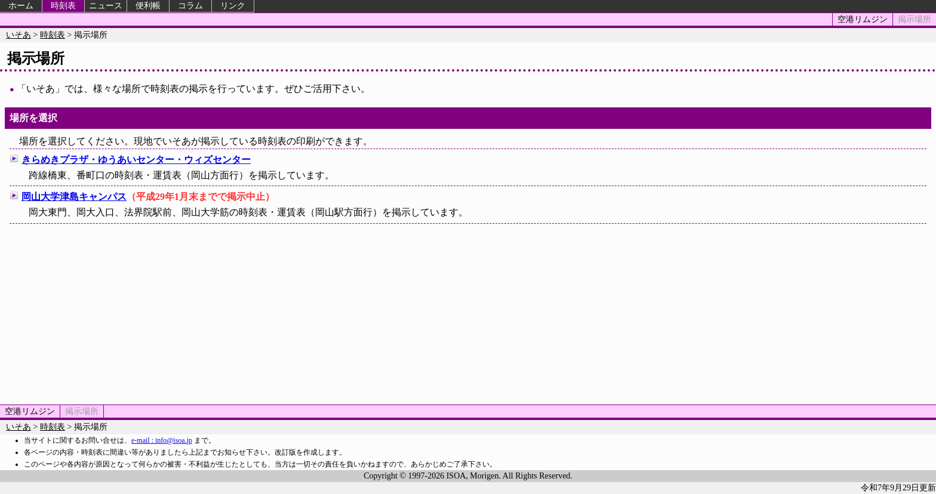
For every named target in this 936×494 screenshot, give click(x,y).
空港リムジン (863, 19)
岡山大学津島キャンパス (74, 197)
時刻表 (63, 5)
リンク (232, 5)
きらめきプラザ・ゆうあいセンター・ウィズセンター (136, 160)
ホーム (20, 5)
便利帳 (148, 5)
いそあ (18, 34)
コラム (190, 5)
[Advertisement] (468, 312)
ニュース (105, 5)
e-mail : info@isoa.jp (161, 440)
